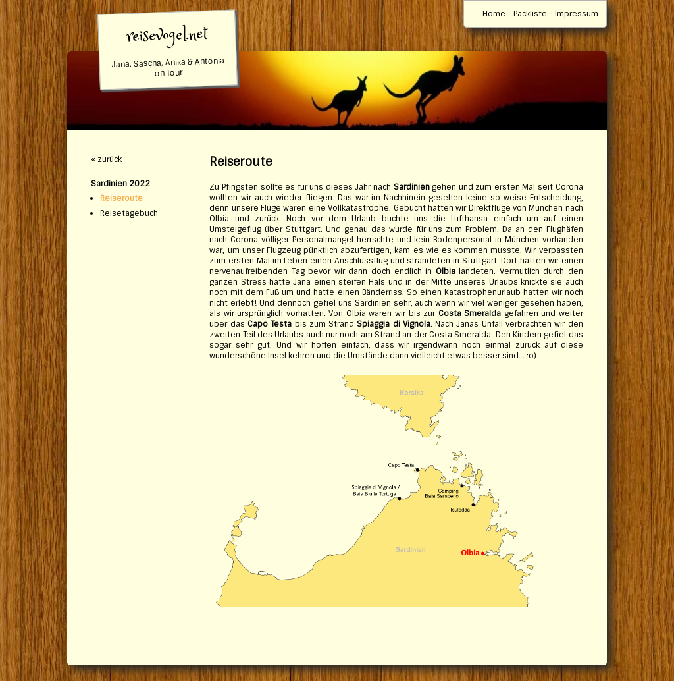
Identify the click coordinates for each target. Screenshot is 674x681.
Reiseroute (121, 198)
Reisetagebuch (129, 213)
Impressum (576, 14)
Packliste (530, 14)
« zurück (106, 159)
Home (494, 14)
